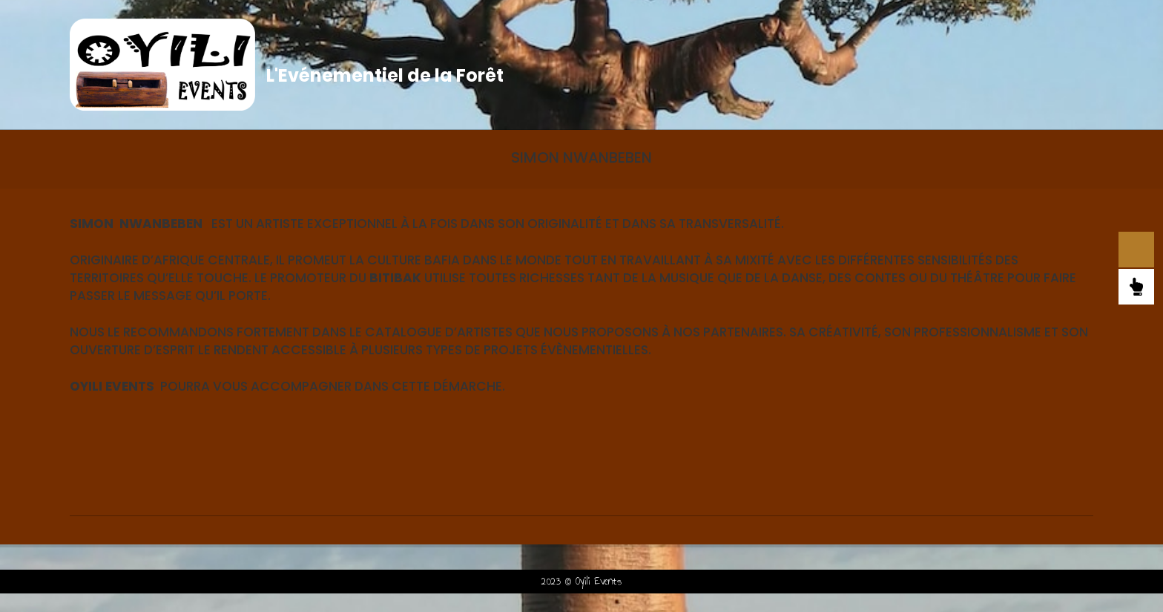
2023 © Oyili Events (581, 581)
